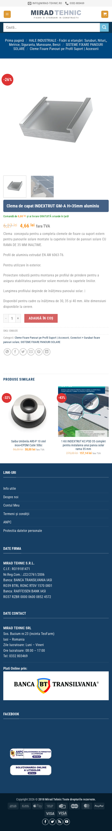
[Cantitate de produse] (12, 318)
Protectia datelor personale (22, 531)
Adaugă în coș (41, 318)
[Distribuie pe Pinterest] (39, 351)
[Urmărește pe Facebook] (45, 822)
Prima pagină (14, 40)
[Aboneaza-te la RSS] (59, 822)
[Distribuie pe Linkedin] (46, 351)
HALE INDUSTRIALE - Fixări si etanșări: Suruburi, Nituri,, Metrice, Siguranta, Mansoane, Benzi (58, 42)
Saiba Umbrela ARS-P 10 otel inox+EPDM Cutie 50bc (28, 443)
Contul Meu (11, 505)
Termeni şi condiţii (16, 514)
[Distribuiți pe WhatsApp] (7, 351)
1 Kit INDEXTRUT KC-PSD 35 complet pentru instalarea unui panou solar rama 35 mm (83, 445)
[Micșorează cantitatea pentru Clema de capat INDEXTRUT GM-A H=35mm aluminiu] (6, 318)
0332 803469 (18, 656)
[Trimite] (104, 27)
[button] (7, 14)
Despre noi (10, 497)
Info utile (9, 488)
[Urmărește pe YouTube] (66, 822)
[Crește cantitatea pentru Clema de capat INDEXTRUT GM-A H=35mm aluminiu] (18, 318)
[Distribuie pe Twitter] (23, 351)
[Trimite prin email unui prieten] (31, 351)
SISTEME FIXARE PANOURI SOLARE (40, 342)
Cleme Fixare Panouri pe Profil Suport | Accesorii (64, 49)
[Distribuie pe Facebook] (15, 351)
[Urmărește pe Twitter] (52, 822)
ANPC (7, 522)
